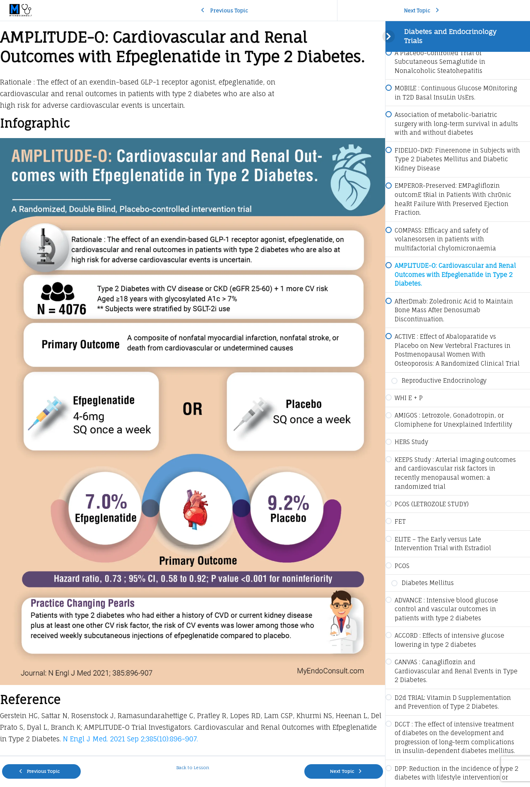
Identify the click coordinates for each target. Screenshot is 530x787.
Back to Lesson (192, 767)
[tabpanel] (192, 388)
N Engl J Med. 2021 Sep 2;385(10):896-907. (129, 739)
